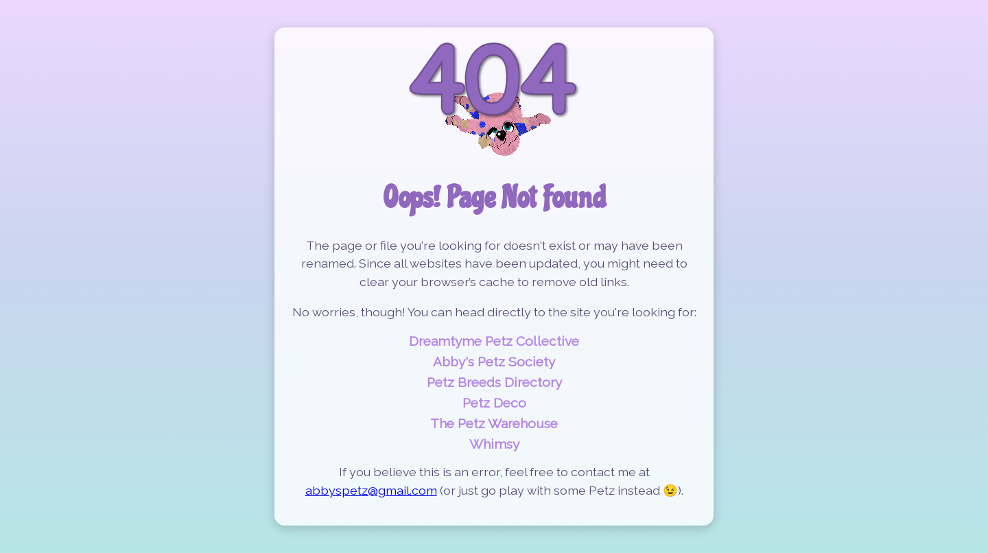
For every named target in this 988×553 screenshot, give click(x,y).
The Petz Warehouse (494, 423)
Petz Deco (494, 402)
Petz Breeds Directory (494, 382)
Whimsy (494, 443)
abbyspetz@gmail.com (371, 490)
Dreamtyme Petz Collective (494, 341)
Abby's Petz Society (494, 361)
